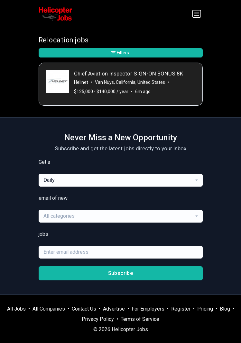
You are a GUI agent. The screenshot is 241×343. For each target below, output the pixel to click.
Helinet (81, 82)
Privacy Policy (98, 319)
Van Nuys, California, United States (130, 82)
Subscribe (120, 273)
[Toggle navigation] (196, 14)
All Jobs (16, 309)
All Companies (48, 309)
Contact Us (84, 309)
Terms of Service (140, 319)
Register (180, 309)
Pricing (205, 309)
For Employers (148, 309)
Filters (120, 52)
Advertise (114, 309)
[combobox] (121, 180)
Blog (225, 309)
